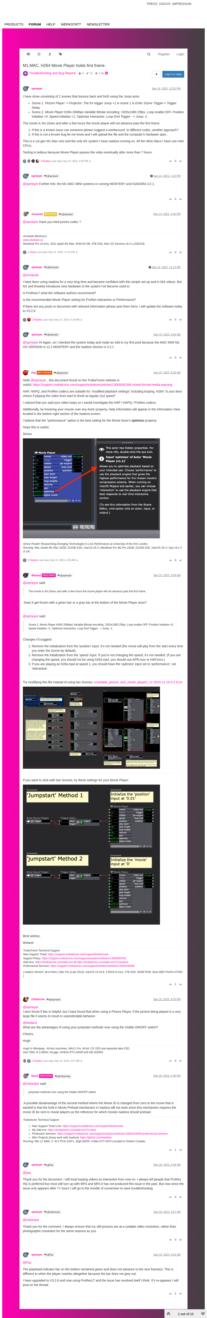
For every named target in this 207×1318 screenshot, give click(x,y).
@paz (27, 1172)
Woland (36, 575)
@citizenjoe (31, 1083)
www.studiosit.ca (33, 240)
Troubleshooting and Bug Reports (52, 73)
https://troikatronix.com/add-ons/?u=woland (102, 962)
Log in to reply (173, 74)
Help (50, 24)
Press (152, 4)
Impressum (181, 4)
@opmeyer (51, 176)
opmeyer (37, 88)
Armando (37, 214)
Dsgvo (165, 4)
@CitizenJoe (63, 1076)
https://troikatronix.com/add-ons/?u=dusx (72, 1129)
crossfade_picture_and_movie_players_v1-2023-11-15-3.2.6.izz (138, 682)
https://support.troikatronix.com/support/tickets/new (78, 954)
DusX (34, 1076)
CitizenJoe (38, 999)
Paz (33, 372)
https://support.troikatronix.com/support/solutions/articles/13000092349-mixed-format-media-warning (102, 384)
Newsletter (98, 24)
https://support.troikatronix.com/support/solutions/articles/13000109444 (92, 966)
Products (13, 24)
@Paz (48, 1165)
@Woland (30, 1023)
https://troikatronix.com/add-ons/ (54, 962)
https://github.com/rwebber (96, 1137)
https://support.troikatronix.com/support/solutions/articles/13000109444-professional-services (112, 1133)
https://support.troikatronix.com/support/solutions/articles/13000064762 (84, 958)
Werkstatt (71, 24)
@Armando (51, 267)
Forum (35, 24)
